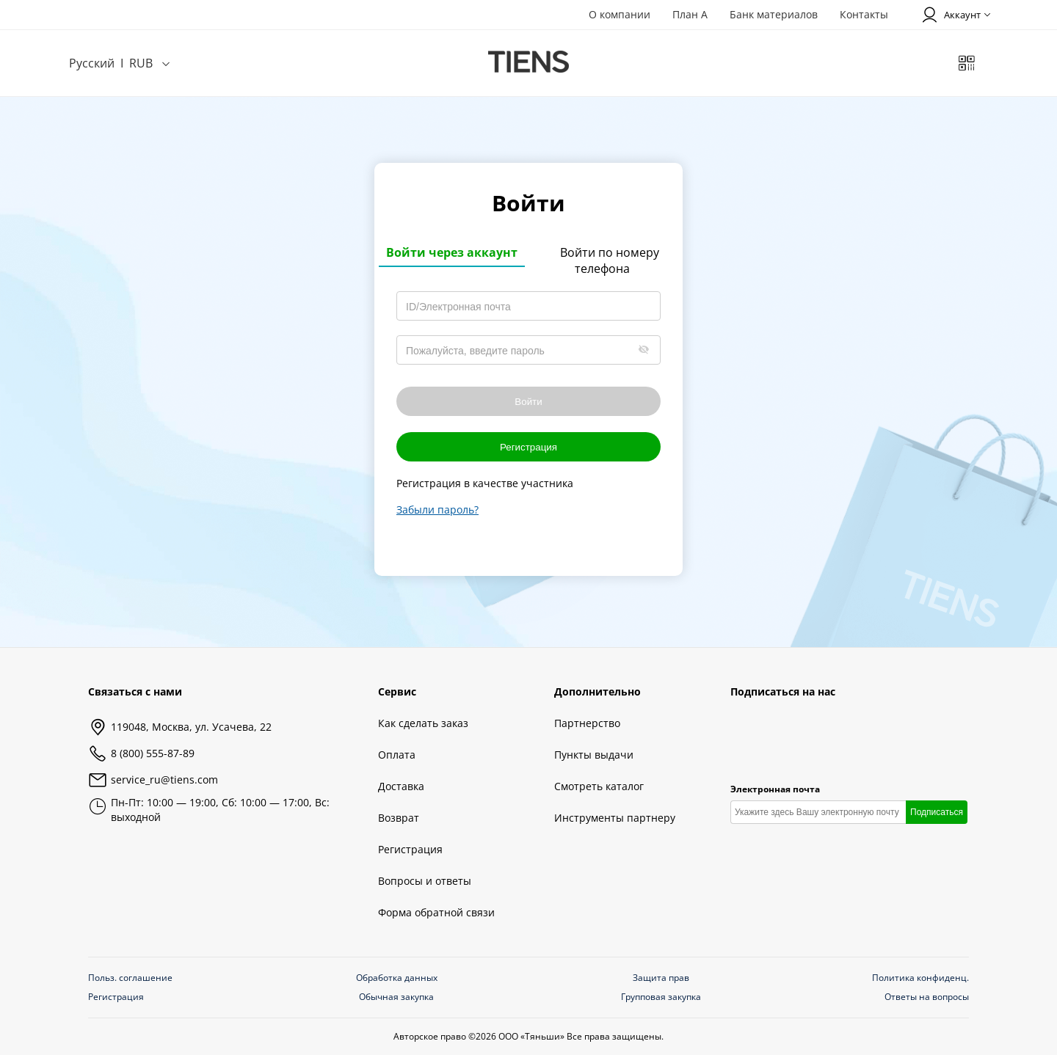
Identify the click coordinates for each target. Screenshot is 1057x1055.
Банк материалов (774, 14)
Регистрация (528, 447)
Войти (528, 401)
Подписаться (936, 812)
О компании (619, 14)
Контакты (864, 14)
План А (690, 14)
